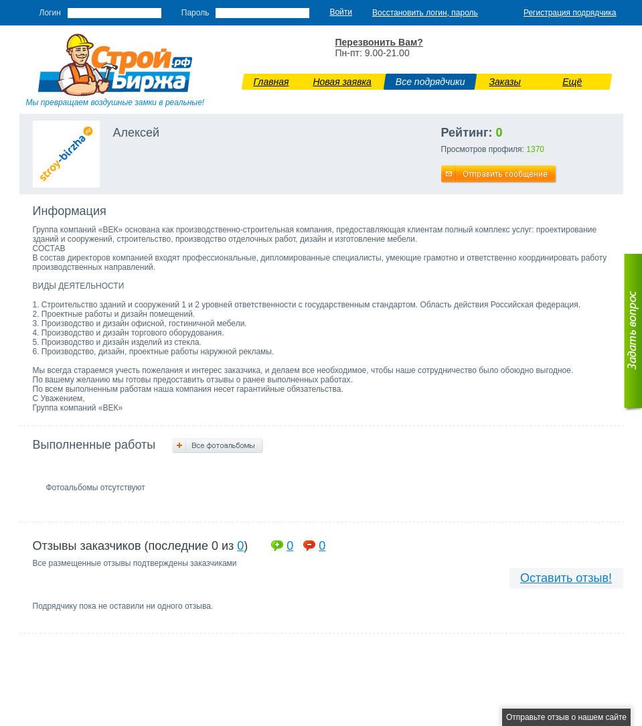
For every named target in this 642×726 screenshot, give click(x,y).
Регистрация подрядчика (570, 12)
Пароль (195, 12)
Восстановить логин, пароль (425, 12)
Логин (50, 12)
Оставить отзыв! (566, 578)
